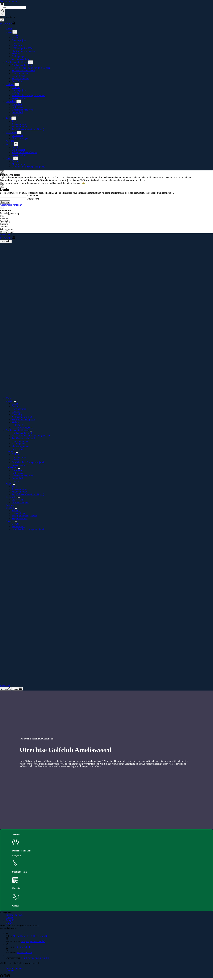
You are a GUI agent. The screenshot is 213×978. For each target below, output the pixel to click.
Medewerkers (18, 526)
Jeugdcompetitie (19, 491)
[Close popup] (2, 172)
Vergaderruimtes (19, 465)
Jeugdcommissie (20, 489)
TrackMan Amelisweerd (23, 438)
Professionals (18, 473)
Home (9, 398)
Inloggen (5, 202)
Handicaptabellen (20, 441)
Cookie (9, 917)
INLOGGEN (7, 238)
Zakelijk (10, 507)
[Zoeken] (6, 241)
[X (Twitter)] (5, 976)
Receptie (16, 406)
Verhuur (16, 422)
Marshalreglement (20, 446)
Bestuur (15, 523)
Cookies (10, 970)
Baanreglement (19, 443)
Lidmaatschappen (20, 502)
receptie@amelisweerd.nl (33, 941)
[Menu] (17, 689)
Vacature (10, 505)
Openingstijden (19, 409)
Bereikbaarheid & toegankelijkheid (28, 462)
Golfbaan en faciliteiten (17, 430)
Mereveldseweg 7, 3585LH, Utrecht (30, 936)
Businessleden (18, 513)
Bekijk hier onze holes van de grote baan (31, 435)
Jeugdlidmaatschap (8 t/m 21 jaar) (28, 494)
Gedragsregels (18, 425)
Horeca (15, 459)
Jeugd (9, 483)
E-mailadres (32, 195)
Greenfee (16, 411)
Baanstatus (5, 234)
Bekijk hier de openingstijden (35, 958)
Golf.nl (9, 923)
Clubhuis (11, 451)
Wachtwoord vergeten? (11, 205)
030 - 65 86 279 (24, 952)
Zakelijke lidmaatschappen (24, 515)
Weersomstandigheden (22, 427)
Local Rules (17, 449)
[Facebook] (2, 976)
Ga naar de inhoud (8, 1)
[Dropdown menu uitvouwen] (15, 401)
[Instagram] (8, 976)
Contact (10, 521)
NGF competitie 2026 (22, 417)
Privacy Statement (14, 915)
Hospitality (17, 414)
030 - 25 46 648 (22, 947)
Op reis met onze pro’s (22, 475)
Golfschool (12, 467)
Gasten (10, 401)
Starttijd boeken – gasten (23, 419)
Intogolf (10, 920)
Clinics (15, 481)
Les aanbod (17, 478)
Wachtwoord (33, 198)
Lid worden (12, 497)
